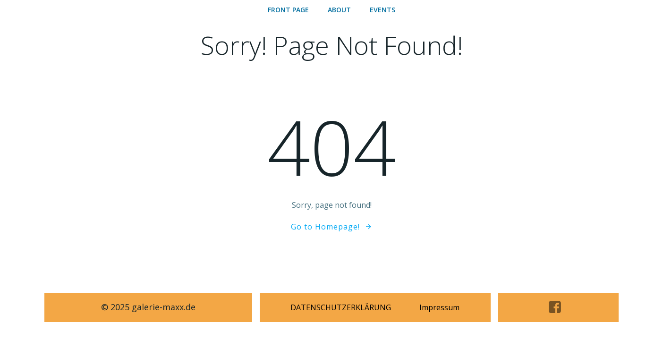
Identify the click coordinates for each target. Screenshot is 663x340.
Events (382, 9)
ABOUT (339, 9)
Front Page (288, 9)
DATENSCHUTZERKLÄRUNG (340, 307)
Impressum (439, 307)
